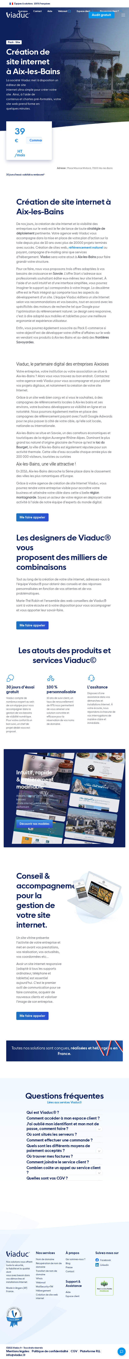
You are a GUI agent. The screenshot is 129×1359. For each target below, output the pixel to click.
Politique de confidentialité (50, 1351)
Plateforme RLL (90, 1351)
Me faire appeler (32, 517)
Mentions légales (17, 1351)
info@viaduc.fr (16, 1355)
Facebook (103, 1260)
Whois (39, 1278)
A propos (23, 11)
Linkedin (102, 1265)
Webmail (64, 11)
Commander (36, 140)
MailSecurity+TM (44, 1286)
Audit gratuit (101, 15)
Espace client (85, 11)
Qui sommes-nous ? (75, 1259)
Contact (37, 11)
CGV (74, 1351)
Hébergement (43, 1290)
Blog (68, 1263)
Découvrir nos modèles (34, 823)
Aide (49, 11)
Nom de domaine (45, 1259)
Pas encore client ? (111, 11)
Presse (69, 1267)
